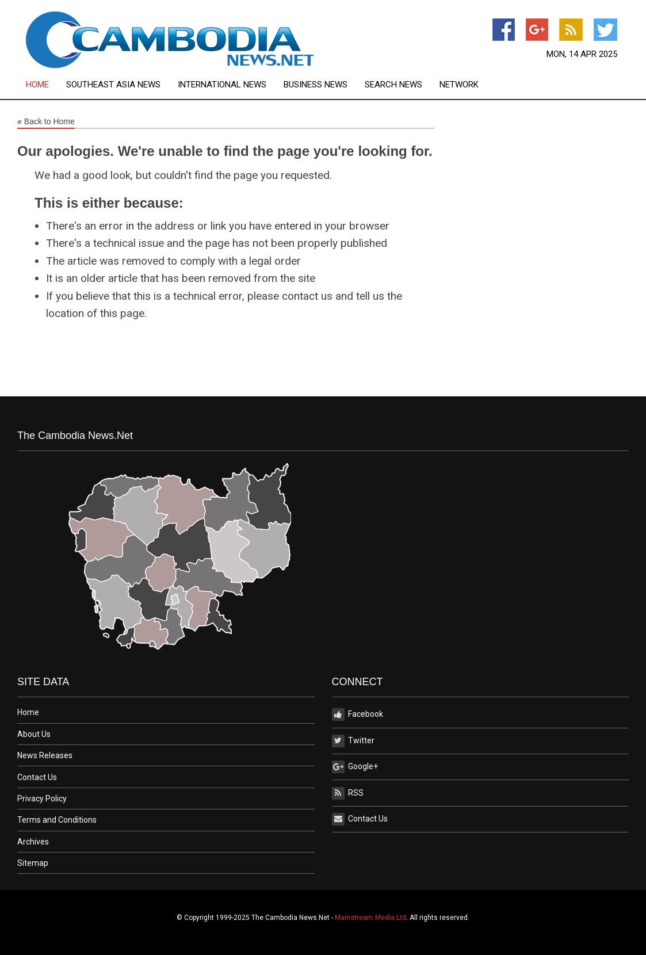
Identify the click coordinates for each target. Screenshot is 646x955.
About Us (34, 734)
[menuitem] (46, 85)
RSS (348, 793)
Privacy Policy (42, 798)
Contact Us (37, 777)
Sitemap (32, 863)
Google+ (355, 767)
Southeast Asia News (113, 85)
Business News (315, 85)
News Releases (44, 755)
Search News (393, 85)
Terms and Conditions (57, 819)
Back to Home (46, 122)
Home (37, 85)
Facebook (357, 714)
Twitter (353, 741)
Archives (33, 841)
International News (222, 85)
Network (459, 85)
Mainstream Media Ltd (370, 918)
